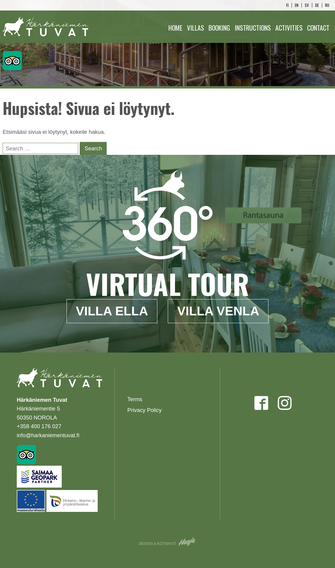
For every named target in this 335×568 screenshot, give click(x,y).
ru (327, 5)
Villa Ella (112, 311)
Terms (134, 399)
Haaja (187, 541)
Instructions (253, 27)
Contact (318, 27)
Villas (195, 27)
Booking (219, 27)
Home (175, 27)
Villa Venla (218, 311)
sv (307, 5)
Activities (289, 27)
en (296, 5)
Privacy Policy (144, 410)
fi (287, 5)
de (317, 5)
